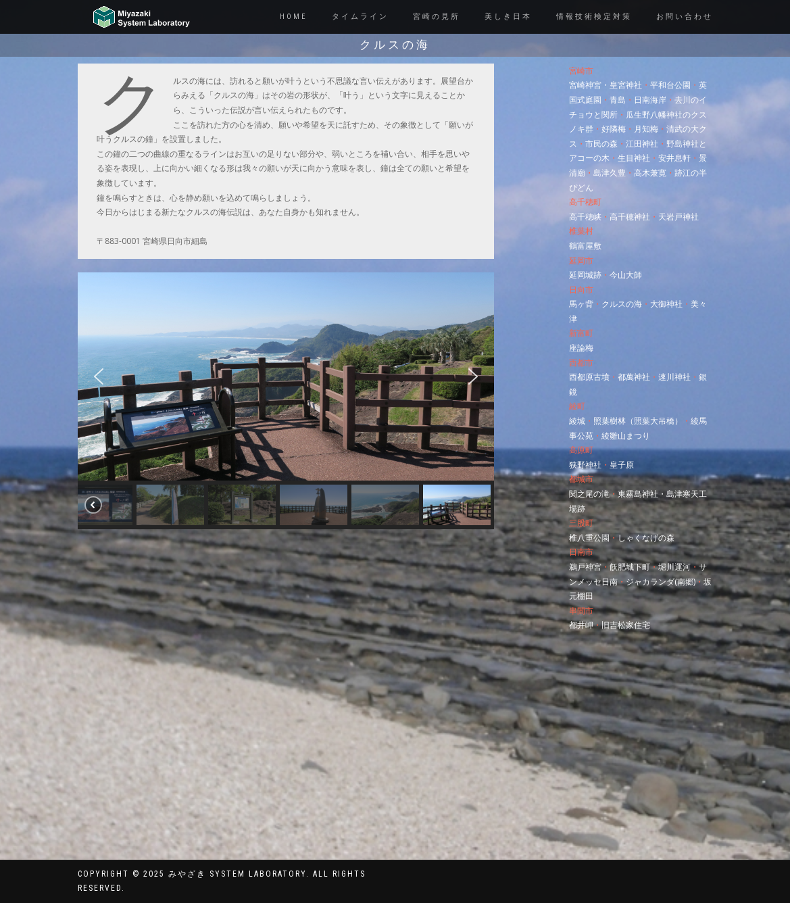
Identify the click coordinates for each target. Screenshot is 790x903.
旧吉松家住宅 (625, 625)
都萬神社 (634, 377)
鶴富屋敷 (585, 245)
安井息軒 (674, 158)
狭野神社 (585, 464)
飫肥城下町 (630, 566)
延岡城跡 (585, 274)
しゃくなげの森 (646, 537)
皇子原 (622, 464)
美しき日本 (508, 16)
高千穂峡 (585, 216)
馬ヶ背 (581, 304)
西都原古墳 (589, 377)
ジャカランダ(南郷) (660, 581)
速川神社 (674, 377)
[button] (98, 376)
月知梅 (646, 129)
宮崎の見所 (436, 16)
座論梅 (581, 347)
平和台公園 (670, 85)
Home (293, 16)
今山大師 (626, 274)
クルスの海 (621, 304)
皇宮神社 (626, 85)
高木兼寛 (650, 172)
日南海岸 (650, 99)
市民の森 (601, 143)
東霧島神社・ (642, 493)
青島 (618, 99)
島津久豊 (609, 172)
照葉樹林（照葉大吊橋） (638, 420)
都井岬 (581, 625)
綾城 (577, 420)
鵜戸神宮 (585, 566)
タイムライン (360, 16)
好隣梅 (613, 129)
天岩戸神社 (678, 216)
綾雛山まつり (625, 435)
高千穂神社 (630, 216)
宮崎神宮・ (589, 85)
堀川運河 (674, 566)
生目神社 (634, 158)
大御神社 (666, 304)
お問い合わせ (684, 16)
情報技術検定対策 (594, 16)
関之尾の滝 (589, 493)
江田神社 (642, 143)
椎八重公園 (589, 537)
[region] (286, 400)
